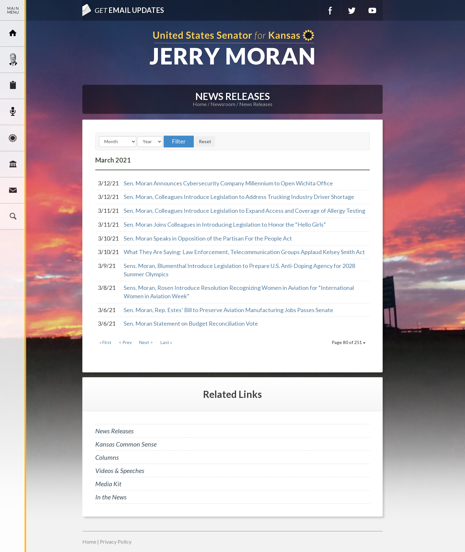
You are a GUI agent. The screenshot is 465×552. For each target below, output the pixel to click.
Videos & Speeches (119, 470)
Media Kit (108, 484)
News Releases (256, 104)
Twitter (351, 10)
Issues (13, 138)
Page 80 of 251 (349, 342)
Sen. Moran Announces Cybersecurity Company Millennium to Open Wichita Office (228, 183)
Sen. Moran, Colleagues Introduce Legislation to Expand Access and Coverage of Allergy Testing (244, 210)
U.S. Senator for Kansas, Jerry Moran (232, 48)
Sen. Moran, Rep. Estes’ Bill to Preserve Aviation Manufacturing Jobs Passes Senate (228, 309)
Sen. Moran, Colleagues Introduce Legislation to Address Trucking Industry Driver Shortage (239, 196)
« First (105, 342)
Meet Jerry (13, 60)
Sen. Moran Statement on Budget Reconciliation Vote (191, 323)
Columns (107, 457)
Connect (13, 190)
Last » (166, 342)
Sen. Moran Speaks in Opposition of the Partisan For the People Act (208, 238)
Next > (146, 342)
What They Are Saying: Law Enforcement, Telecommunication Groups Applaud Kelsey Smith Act (244, 251)
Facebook (330, 10)
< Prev (125, 342)
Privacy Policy (115, 541)
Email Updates (129, 10)
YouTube (372, 10)
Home (200, 104)
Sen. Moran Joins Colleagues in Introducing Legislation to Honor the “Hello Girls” (225, 224)
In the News (111, 497)
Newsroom (13, 112)
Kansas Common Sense (126, 444)
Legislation (13, 164)
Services (13, 86)
